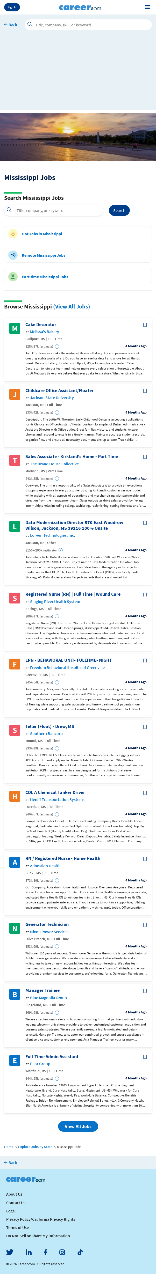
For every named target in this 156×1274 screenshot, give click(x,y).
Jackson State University (52, 397)
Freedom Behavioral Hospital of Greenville (67, 667)
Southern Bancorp (46, 733)
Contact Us (15, 1202)
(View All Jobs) (71, 306)
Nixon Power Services (49, 931)
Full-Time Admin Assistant (52, 1056)
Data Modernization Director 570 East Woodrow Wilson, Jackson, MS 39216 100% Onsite (74, 525)
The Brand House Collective (54, 463)
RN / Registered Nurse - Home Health (62, 858)
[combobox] (53, 210)
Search (119, 210)
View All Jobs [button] (78, 1126)
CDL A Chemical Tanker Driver (55, 792)
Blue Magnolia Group (48, 997)
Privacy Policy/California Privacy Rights (40, 1219)
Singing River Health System (55, 601)
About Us (14, 1194)
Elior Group (40, 1063)
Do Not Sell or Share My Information (38, 1235)
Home (8, 1146)
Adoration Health (45, 865)
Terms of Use (17, 1227)
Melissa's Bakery (44, 331)
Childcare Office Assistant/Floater (59, 390)
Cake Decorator (40, 324)
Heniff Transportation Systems (57, 799)
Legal (11, 1210)
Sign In (12, 7)
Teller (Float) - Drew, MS (49, 726)
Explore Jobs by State (35, 1146)
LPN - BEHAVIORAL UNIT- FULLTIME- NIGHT (68, 660)
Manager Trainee (42, 990)
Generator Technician (47, 924)
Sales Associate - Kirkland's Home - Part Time (71, 456)
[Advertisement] (78, 74)
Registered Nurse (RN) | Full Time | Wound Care (72, 594)
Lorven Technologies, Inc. (52, 535)
